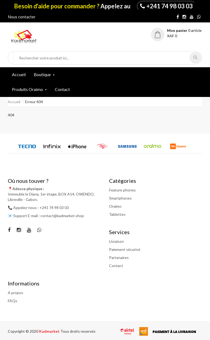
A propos (15, 292)
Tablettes (117, 214)
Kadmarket (49, 331)
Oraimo (115, 206)
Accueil (19, 74)
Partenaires (119, 257)
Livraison (116, 241)
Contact (62, 89)
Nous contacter (22, 16)
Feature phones (122, 190)
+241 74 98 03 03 (169, 6)
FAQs (12, 300)
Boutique (42, 74)
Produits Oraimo (27, 89)
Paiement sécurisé (124, 249)
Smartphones (120, 198)
